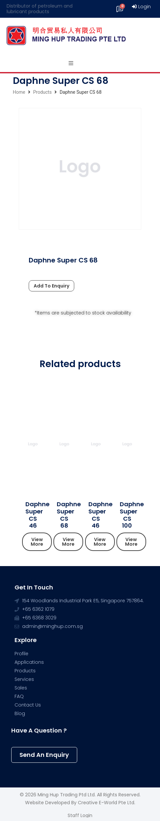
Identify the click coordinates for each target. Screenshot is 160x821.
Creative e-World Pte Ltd (106, 802)
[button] (37, 542)
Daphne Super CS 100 (132, 515)
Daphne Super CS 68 (69, 515)
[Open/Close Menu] (71, 63)
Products (42, 92)
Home (19, 92)
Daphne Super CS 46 (37, 515)
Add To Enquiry (51, 286)
